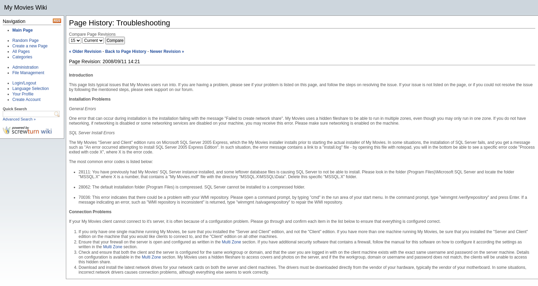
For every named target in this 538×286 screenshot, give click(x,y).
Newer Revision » (167, 51)
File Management (28, 72)
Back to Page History (125, 51)
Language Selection (30, 88)
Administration (25, 67)
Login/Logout (24, 83)
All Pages (21, 51)
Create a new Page (30, 46)
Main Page (22, 30)
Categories (22, 57)
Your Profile (23, 94)
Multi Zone (231, 242)
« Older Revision (85, 51)
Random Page (25, 40)
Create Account (26, 99)
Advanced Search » (19, 119)
